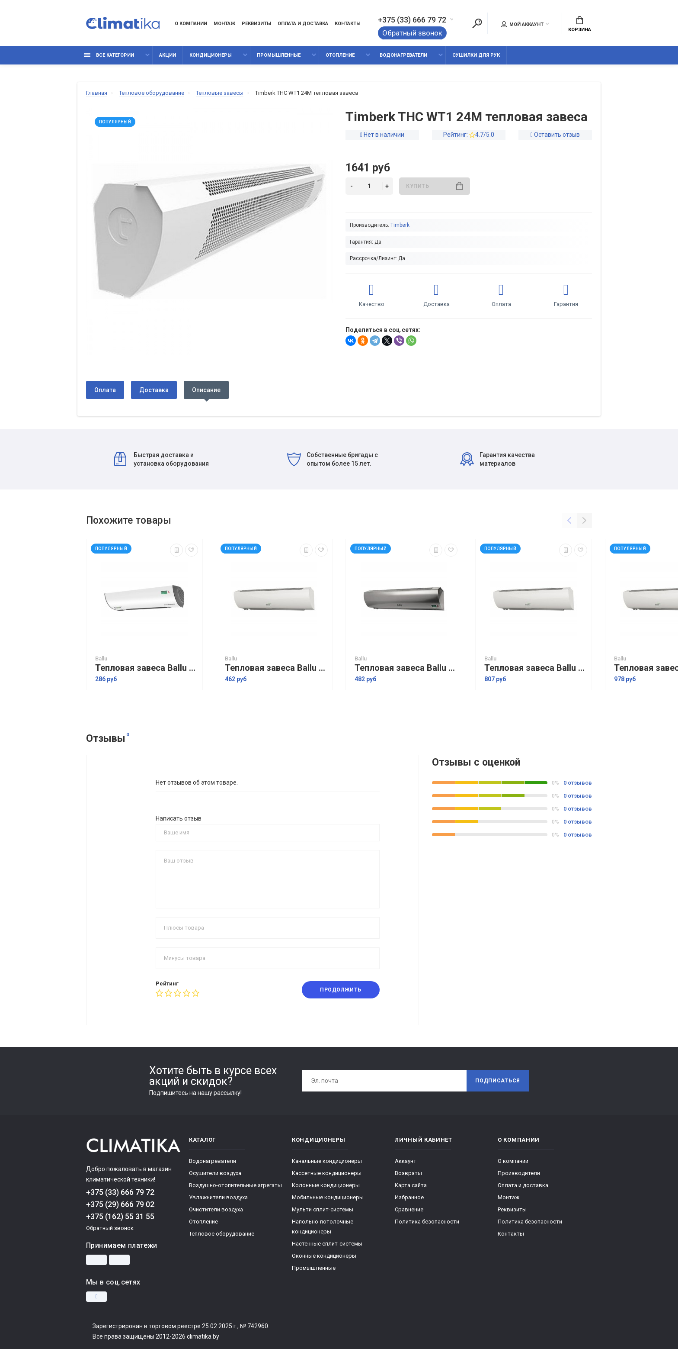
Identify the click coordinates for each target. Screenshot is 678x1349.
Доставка (154, 389)
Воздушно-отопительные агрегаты (235, 1185)
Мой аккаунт (522, 24)
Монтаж (224, 23)
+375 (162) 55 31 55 (120, 1216)
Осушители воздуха (215, 1173)
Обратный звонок (412, 33)
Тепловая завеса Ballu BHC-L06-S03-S (146, 668)
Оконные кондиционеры (324, 1255)
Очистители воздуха (216, 1209)
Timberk (399, 225)
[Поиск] (477, 23)
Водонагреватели (403, 55)
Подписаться (497, 1081)
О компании (191, 23)
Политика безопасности (427, 1221)
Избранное (409, 1197)
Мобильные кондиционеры (328, 1197)
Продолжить (340, 990)
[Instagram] (96, 1296)
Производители (519, 1173)
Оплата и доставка (303, 23)
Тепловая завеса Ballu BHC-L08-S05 (276, 668)
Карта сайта (411, 1185)
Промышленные (279, 55)
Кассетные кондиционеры (326, 1173)
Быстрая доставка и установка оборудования (161, 459)
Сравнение (409, 1209)
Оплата (105, 389)
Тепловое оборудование (221, 1233)
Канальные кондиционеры (327, 1161)
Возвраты (408, 1173)
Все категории (109, 55)
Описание (206, 389)
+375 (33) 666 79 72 (412, 20)
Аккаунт (405, 1161)
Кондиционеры (210, 55)
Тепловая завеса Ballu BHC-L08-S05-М (406, 668)
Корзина (579, 24)
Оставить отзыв (557, 134)
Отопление (340, 55)
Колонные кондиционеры (326, 1185)
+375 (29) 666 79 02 (120, 1204)
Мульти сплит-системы (322, 1209)
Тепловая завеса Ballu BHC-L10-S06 (535, 668)
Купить (434, 186)
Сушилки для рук (476, 55)
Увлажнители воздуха (218, 1197)
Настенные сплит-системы (327, 1243)
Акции (167, 55)
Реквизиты (256, 23)
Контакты (348, 23)
